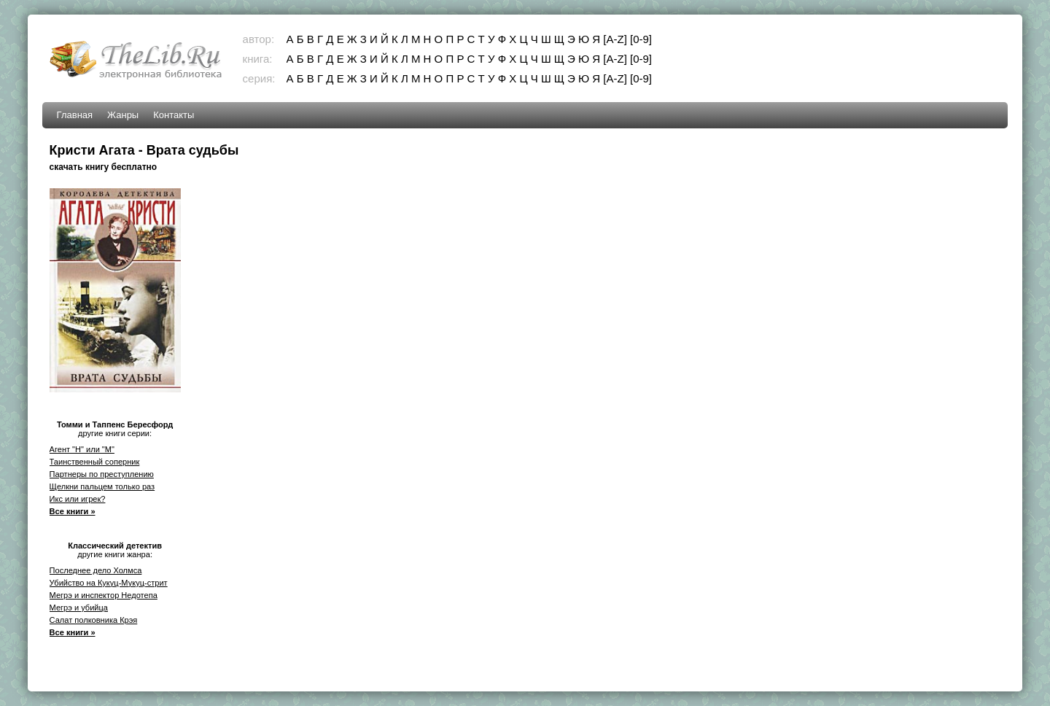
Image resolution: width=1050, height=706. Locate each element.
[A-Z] (615, 39)
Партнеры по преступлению (102, 474)
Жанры (123, 114)
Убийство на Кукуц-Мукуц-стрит (109, 582)
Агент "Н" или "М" (82, 449)
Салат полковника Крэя (94, 620)
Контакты (173, 114)
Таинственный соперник (95, 461)
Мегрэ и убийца (79, 607)
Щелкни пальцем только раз (102, 486)
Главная (75, 114)
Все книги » (73, 511)
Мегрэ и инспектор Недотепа (104, 595)
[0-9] (641, 39)
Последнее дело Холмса (96, 570)
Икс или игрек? (78, 498)
